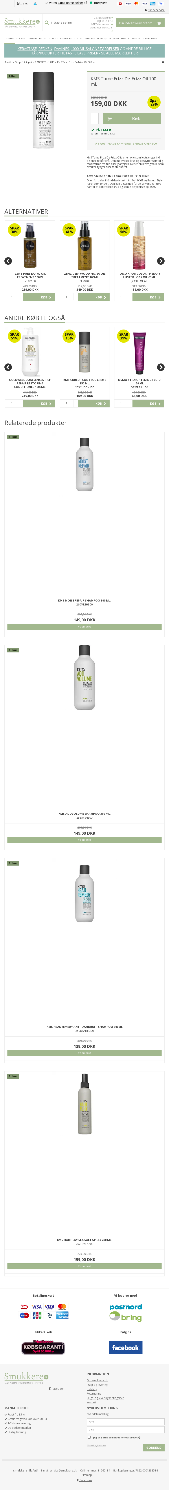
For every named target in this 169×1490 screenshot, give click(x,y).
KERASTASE (27, 48)
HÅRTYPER (20, 38)
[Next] (161, 261)
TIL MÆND (114, 38)
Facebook (58, 1388)
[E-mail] (126, 1429)
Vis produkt (84, 626)
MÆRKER (9, 38)
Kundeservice (156, 10)
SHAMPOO (32, 38)
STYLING (78, 38)
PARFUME (136, 38)
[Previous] (8, 261)
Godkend (154, 1447)
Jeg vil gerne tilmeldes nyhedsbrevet (128, 1436)
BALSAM (42, 38)
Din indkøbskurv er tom (142, 22)
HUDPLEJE (102, 38)
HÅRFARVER (89, 38)
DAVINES (61, 48)
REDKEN (45, 48)
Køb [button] (121, 118)
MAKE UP (125, 38)
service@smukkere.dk (63, 1470)
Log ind (24, 3)
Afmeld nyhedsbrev (96, 1445)
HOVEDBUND (66, 38)
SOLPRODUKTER (150, 38)
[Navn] (126, 1421)
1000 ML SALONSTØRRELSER (95, 48)
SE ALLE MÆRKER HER (119, 53)
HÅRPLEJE (53, 38)
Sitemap (87, 1475)
